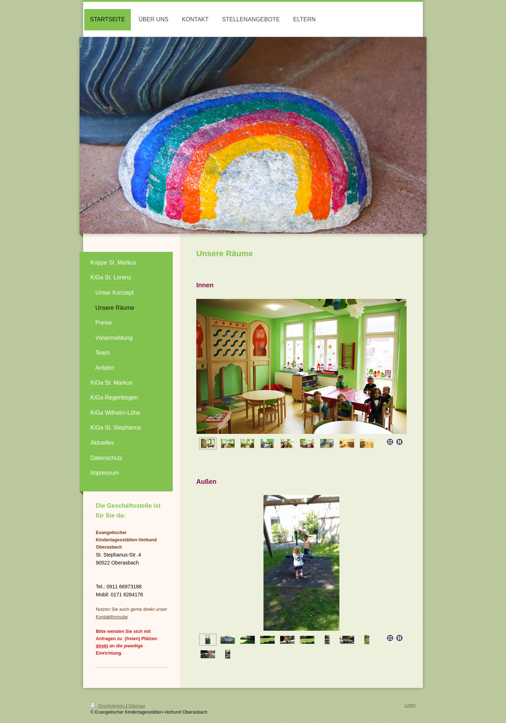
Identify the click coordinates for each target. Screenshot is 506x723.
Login (410, 705)
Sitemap (136, 706)
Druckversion (108, 706)
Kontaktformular (112, 617)
